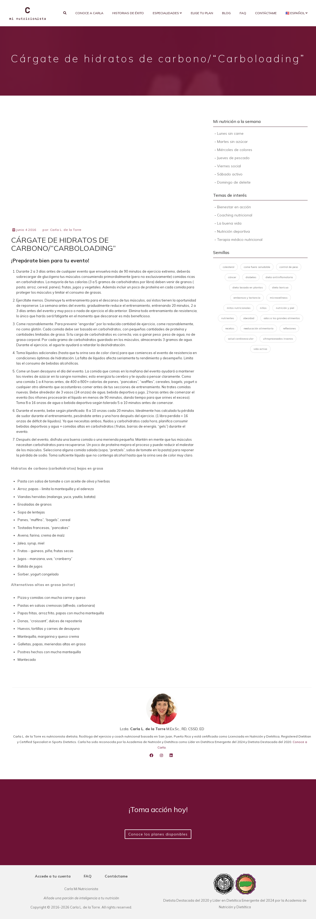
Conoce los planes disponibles (158, 834)
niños (263, 308)
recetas (229, 328)
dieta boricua (280, 287)
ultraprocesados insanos (278, 338)
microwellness (278, 297)
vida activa (260, 349)
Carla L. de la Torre (66, 230)
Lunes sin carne (230, 133)
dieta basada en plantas (248, 287)
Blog (226, 13)
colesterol (228, 267)
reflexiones (289, 328)
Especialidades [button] (167, 13)
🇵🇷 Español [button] (297, 13)
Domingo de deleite (234, 182)
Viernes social (229, 166)
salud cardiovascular (241, 338)
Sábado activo (230, 174)
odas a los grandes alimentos (282, 318)
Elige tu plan (202, 13)
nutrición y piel (285, 308)
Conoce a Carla (89, 13)
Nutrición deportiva (233, 231)
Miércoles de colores (234, 149)
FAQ (243, 13)
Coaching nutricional (234, 215)
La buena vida (229, 223)
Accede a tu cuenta (53, 876)
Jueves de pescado (233, 157)
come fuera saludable (257, 267)
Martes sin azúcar (232, 141)
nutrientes (227, 318)
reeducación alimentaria (258, 328)
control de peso (289, 267)
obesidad (248, 318)
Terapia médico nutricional (239, 239)
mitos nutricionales (238, 308)
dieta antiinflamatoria (279, 277)
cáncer (232, 277)
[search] (65, 13)
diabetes (251, 277)
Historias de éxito (128, 13)
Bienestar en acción (234, 207)
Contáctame (266, 13)
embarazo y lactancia (247, 297)
